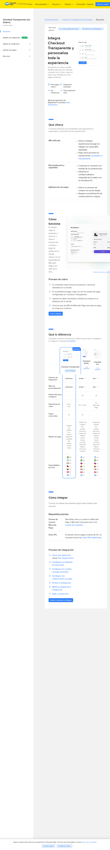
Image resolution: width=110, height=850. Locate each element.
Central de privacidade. (89, 842)
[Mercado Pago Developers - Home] (16, 4)
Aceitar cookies (48, 846)
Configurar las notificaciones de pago (62, 577)
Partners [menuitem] (69, 4)
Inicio (30, 4)
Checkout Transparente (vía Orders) (77, 19)
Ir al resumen (86, 368)
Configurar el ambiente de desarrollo (62, 563)
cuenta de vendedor (74, 525)
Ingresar (90, 4)
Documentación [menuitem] (42, 4)
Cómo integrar (70, 371)
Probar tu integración (61, 582)
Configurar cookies (64, 846)
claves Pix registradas (91, 537)
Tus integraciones (66, 558)
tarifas (72, 341)
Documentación (51, 19)
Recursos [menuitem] (57, 4)
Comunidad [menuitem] (81, 4)
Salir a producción (60, 593)
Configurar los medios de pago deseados (62, 570)
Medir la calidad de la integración (61, 588)
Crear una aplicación (61, 555)
